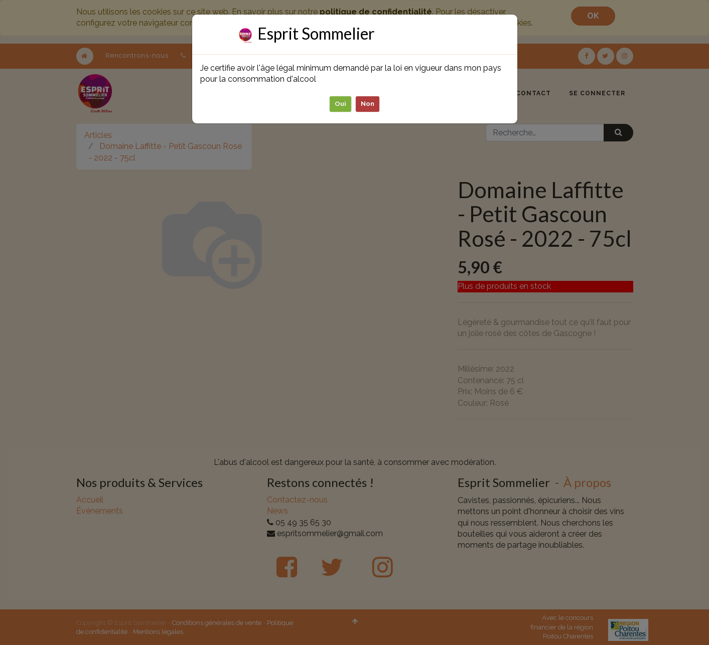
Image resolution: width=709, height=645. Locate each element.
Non (367, 103)
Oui (340, 103)
